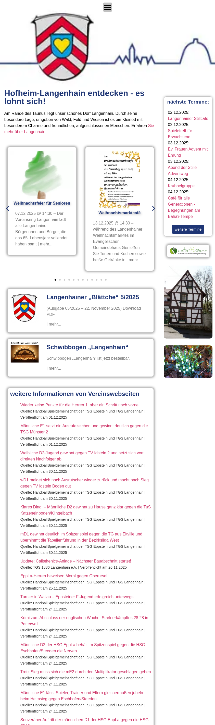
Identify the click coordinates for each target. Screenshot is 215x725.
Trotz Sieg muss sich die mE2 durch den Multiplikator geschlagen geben (85, 672)
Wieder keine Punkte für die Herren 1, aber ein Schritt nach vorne (79, 405)
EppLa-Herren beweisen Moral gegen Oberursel (63, 576)
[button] (7, 208)
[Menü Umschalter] (107, 7)
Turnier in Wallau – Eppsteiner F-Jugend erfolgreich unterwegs (76, 597)
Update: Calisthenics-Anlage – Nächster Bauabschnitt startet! (75, 561)
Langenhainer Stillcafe (188, 118)
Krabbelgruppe (181, 186)
